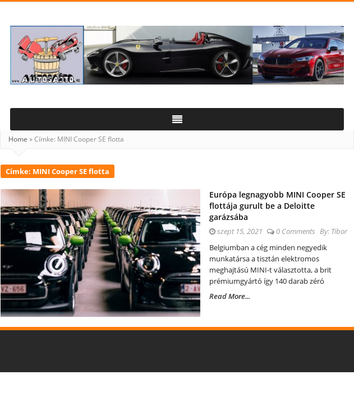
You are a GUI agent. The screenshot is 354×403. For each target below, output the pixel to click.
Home (17, 139)
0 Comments (295, 231)
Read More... (229, 296)
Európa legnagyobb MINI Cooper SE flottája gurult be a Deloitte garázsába (277, 205)
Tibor (339, 231)
